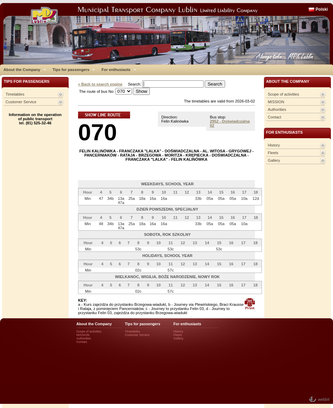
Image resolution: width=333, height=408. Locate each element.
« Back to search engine (100, 84)
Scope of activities (283, 94)
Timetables (15, 94)
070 (97, 132)
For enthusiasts (117, 70)
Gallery (274, 160)
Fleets (273, 153)
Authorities (277, 109)
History (274, 145)
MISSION (276, 102)
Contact (274, 117)
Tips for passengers (72, 70)
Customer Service (21, 102)
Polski (322, 9)
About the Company (23, 70)
